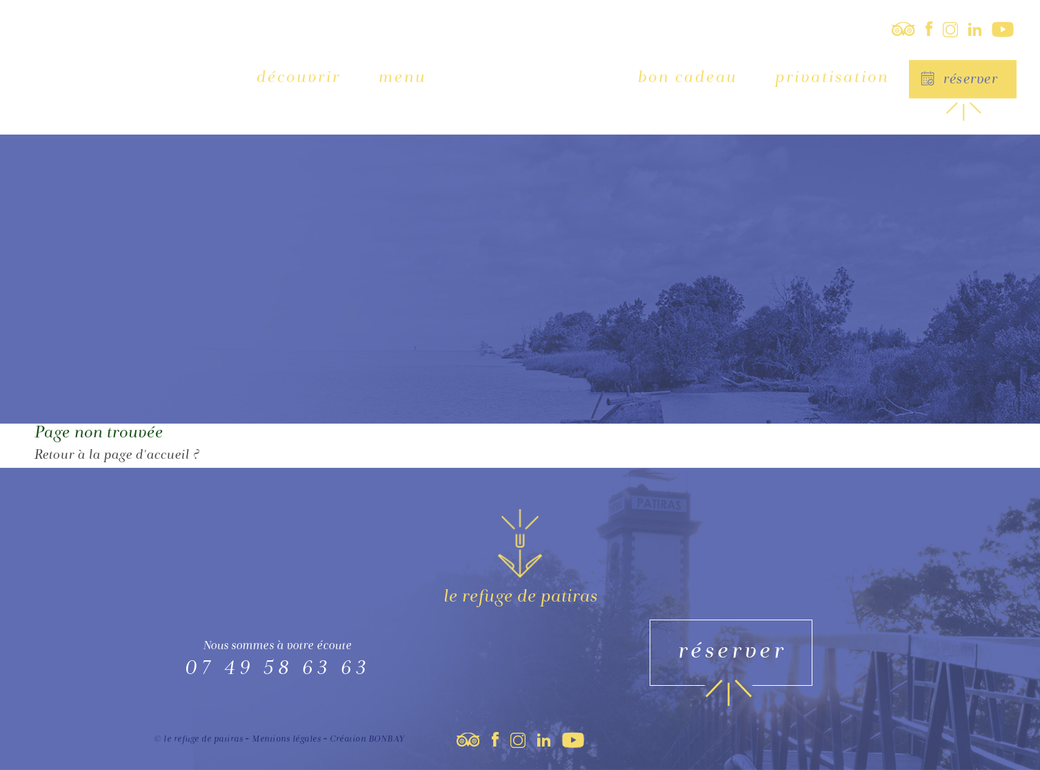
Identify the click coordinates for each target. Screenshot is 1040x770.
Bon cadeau (687, 78)
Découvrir (298, 78)
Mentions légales (286, 740)
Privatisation (831, 78)
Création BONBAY (367, 740)
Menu (402, 78)
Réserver (970, 80)
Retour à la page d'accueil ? (116, 456)
